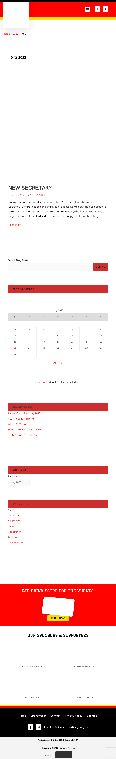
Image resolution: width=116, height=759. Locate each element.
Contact (55, 715)
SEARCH (101, 266)
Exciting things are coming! (22, 434)
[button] (87, 9)
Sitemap (92, 715)
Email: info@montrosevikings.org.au (66, 727)
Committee (14, 515)
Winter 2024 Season (19, 424)
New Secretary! (31, 189)
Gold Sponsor (32, 697)
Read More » (16, 224)
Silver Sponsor (84, 697)
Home (22, 715)
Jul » (61, 362)
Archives (12, 476)
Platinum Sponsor (32, 666)
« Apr (54, 362)
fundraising (14, 520)
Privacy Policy (73, 715)
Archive (12, 509)
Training (12, 537)
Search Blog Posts (18, 260)
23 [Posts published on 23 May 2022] (15, 347)
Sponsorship (38, 715)
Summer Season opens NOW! (24, 429)
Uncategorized (16, 542)
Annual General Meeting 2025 (24, 413)
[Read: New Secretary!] (57, 126)
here (43, 382)
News (11, 526)
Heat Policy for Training (21, 418)
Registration (14, 531)
